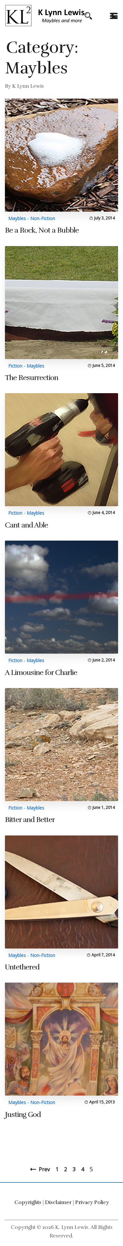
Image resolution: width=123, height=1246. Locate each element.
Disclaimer (58, 1202)
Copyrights (27, 1202)
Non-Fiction (42, 218)
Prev (44, 1169)
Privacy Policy (92, 1202)
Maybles (17, 218)
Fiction (15, 366)
